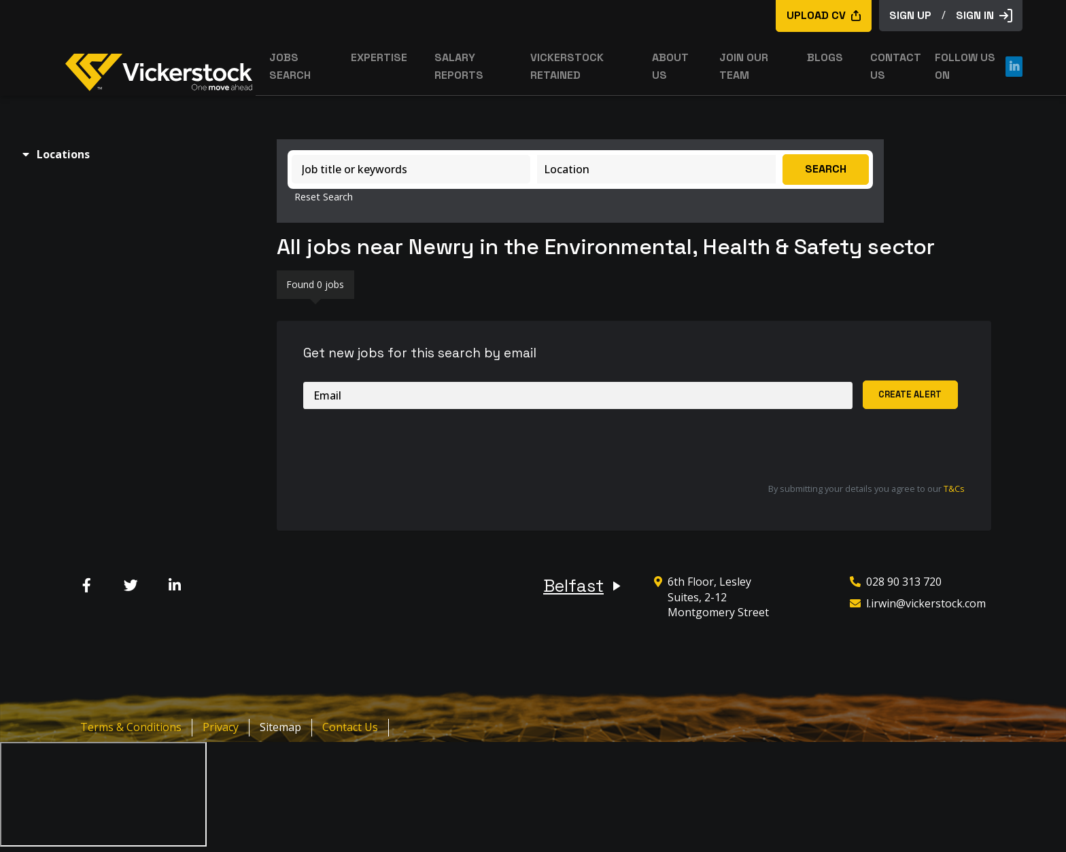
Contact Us (350, 727)
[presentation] (406, 446)
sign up (910, 15)
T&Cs (954, 488)
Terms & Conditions (131, 727)
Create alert (910, 394)
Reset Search (323, 197)
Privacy (221, 727)
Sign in (984, 15)
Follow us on (978, 66)
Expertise (379, 57)
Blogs (825, 57)
